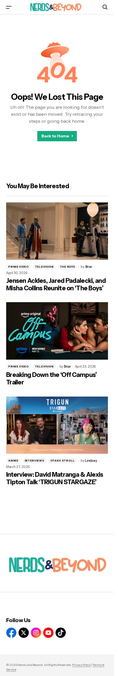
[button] (9, 7)
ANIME (13, 460)
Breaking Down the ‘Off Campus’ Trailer (51, 378)
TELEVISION (44, 266)
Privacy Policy (81, 665)
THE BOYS (67, 266)
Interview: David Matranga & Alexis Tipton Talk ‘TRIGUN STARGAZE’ (54, 478)
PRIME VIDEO (18, 266)
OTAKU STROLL (62, 460)
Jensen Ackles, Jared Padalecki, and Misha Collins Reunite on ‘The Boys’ (56, 284)
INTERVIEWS (34, 460)
